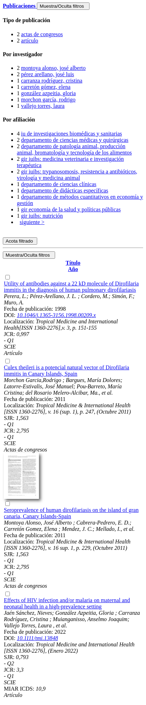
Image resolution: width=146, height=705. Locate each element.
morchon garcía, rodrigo (48, 100)
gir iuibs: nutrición (42, 216)
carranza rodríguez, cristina (51, 81)
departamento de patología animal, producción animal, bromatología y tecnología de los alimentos (74, 149)
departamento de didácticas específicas (64, 190)
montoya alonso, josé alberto (53, 68)
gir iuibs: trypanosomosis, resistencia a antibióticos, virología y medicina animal (77, 175)
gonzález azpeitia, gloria (48, 93)
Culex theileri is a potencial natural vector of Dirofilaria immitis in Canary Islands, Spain (66, 370)
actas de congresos (42, 34)
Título (73, 263)
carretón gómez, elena (46, 87)
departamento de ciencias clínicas (59, 184)
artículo (29, 41)
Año (73, 269)
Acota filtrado (20, 241)
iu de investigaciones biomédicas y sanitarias (71, 134)
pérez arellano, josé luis (47, 74)
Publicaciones (20, 6)
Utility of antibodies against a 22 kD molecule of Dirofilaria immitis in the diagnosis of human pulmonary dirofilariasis (71, 287)
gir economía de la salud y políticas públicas (71, 209)
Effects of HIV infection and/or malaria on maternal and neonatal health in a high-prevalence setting (67, 603)
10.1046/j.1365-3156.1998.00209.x (56, 315)
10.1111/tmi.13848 (37, 638)
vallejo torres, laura (43, 106)
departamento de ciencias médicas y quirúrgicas (74, 140)
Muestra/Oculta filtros (63, 6)
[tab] (73, 20)
